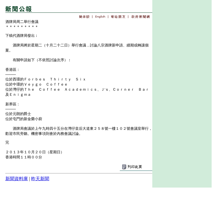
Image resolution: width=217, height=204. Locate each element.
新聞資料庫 (16, 178)
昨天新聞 (40, 178)
